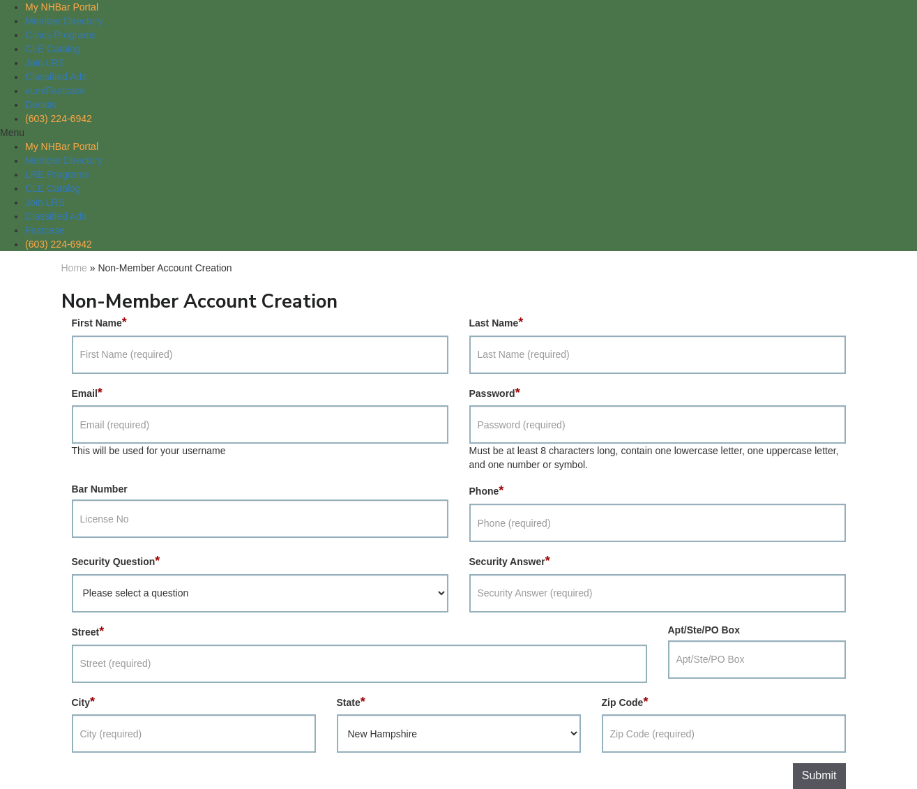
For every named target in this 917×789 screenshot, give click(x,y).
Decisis (40, 104)
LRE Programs (57, 174)
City (83, 702)
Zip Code (625, 702)
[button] (458, 133)
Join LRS (45, 62)
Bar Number (100, 489)
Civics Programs (60, 34)
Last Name (496, 322)
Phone (486, 490)
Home (74, 267)
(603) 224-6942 (58, 118)
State (351, 702)
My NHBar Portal (61, 7)
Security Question (116, 561)
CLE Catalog (52, 48)
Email (87, 393)
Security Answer (509, 561)
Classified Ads (55, 76)
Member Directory (64, 21)
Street (88, 631)
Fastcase (45, 230)
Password (494, 393)
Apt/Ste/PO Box (704, 630)
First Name (99, 322)
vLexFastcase (55, 90)
